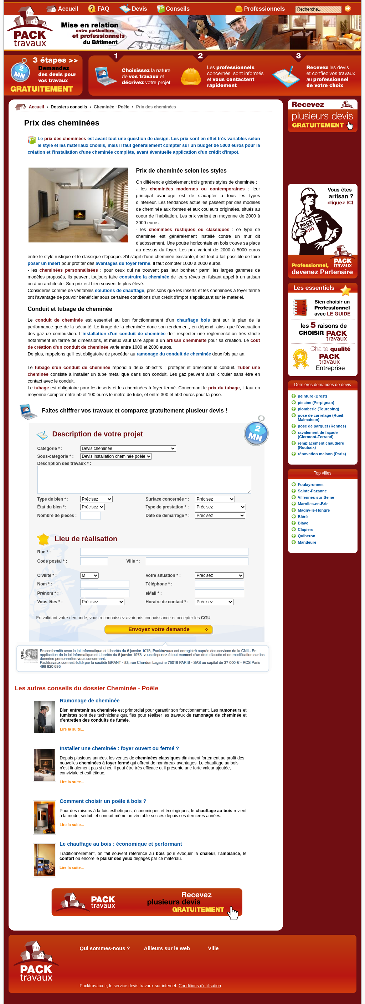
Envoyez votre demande (159, 629)
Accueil (68, 9)
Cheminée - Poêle (112, 106)
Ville (213, 948)
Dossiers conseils (69, 106)
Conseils (178, 9)
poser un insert (44, 263)
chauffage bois (193, 320)
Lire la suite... (72, 729)
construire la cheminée (144, 277)
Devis (139, 9)
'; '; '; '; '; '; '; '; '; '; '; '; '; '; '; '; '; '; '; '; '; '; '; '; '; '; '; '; (128, 448)
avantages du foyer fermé (123, 263)
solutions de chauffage (119, 290)
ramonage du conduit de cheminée (174, 354)
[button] (323, 396)
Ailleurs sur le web (167, 948)
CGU (206, 617)
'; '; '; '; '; (116, 456)
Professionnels (264, 9)
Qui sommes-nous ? (105, 948)
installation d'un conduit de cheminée (123, 333)
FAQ (103, 9)
